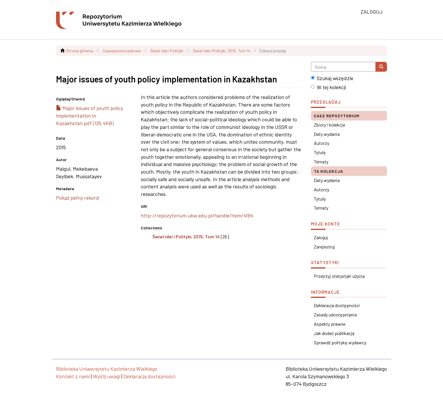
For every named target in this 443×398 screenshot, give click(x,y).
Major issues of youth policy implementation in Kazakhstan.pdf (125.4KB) (89, 115)
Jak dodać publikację (334, 333)
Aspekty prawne (329, 324)
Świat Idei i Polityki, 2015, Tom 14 (221, 50)
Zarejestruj (324, 246)
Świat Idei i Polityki (166, 50)
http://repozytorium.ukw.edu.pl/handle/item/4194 (197, 215)
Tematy (321, 161)
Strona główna (79, 50)
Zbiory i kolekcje (329, 124)
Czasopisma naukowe (121, 50)
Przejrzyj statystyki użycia (339, 276)
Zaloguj (321, 237)
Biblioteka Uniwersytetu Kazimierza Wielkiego (106, 368)
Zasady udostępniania (335, 314)
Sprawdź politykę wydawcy (340, 342)
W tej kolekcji (328, 87)
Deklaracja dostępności (337, 305)
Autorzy (321, 143)
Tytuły (320, 152)
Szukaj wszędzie (332, 78)
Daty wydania (327, 134)
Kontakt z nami (73, 376)
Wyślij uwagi (106, 376)
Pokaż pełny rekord (77, 198)
